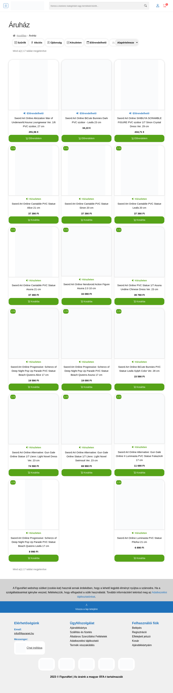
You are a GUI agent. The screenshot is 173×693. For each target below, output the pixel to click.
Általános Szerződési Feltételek (88, 636)
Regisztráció (139, 632)
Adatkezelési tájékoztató (84, 640)
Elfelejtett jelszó (141, 636)
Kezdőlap (21, 35)
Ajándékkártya (78, 627)
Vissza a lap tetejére (86, 606)
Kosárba (33, 220)
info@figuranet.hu (24, 633)
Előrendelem (34, 138)
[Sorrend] (126, 42)
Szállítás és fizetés (81, 632)
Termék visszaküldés (82, 645)
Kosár (135, 640)
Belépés (137, 627)
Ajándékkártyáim (142, 645)
